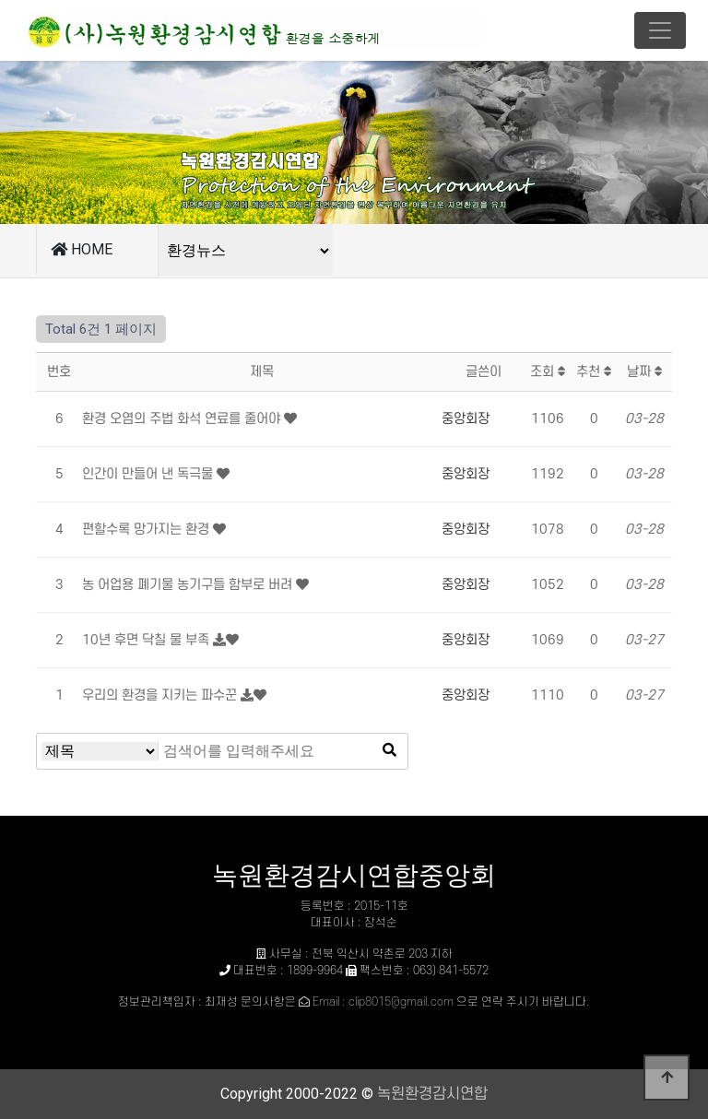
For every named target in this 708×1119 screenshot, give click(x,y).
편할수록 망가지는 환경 (147, 529)
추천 (594, 372)
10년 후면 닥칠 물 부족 (147, 640)
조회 (548, 372)
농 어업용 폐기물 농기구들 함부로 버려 (189, 585)
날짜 (645, 372)
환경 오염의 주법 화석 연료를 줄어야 (183, 419)
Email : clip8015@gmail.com (383, 1001)
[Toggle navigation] (660, 30)
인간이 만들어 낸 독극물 (149, 474)
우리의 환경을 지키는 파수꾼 (161, 695)
